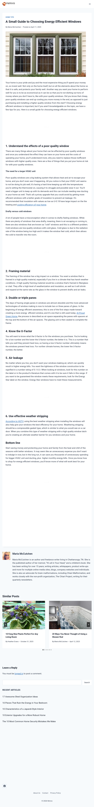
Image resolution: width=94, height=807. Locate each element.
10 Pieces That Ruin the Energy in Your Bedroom (24, 703)
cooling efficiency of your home (31, 205)
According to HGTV (14, 421)
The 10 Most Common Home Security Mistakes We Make (29, 721)
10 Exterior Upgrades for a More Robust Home (23, 715)
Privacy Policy (55, 793)
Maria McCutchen (14, 27)
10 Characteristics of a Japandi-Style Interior (23, 709)
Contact (45, 793)
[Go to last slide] (5, 624)
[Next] (88, 624)
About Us (36, 793)
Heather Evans (13, 641)
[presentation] (23, 615)
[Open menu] (90, 4)
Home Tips (10, 17)
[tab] (43, 649)
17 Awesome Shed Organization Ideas (20, 696)
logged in (19, 673)
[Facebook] (4, 786)
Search (87, 682)
